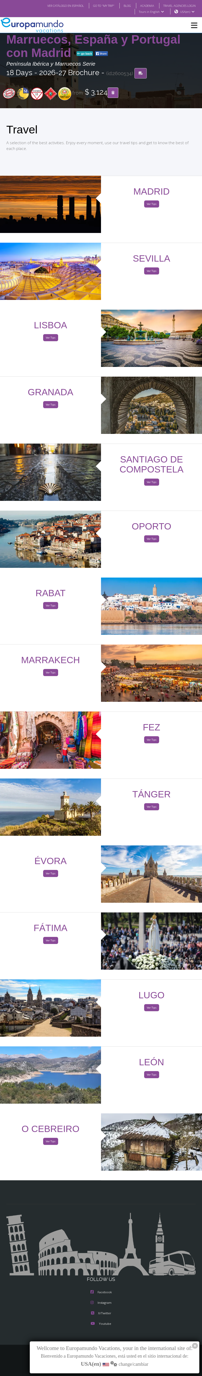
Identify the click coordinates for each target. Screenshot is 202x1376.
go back (84, 53)
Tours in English (151, 11)
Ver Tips (151, 204)
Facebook (101, 1292)
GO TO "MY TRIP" (97, 5)
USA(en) (187, 11)
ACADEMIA (142, 5)
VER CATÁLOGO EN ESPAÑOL (55, 5)
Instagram (101, 1303)
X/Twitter (101, 1313)
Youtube (101, 1324)
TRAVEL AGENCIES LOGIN (177, 5)
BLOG (122, 5)
